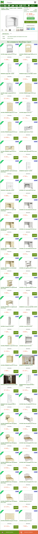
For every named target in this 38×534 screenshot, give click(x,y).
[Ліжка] (13, 5)
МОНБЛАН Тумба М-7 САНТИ (25, 170)
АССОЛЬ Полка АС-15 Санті (25, 345)
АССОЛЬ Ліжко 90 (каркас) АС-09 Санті (27, 404)
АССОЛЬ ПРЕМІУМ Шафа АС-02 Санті (9, 131)
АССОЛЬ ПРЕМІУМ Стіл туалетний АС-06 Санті (8, 210)
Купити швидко (31, 18)
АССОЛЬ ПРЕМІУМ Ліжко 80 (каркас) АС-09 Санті (9, 443)
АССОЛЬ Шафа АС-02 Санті (25, 112)
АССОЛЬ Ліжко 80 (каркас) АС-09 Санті (27, 423)
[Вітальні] (25, 5)
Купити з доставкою (31, 22)
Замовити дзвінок (9, 532)
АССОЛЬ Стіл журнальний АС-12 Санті (27, 287)
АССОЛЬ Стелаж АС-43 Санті (7, 326)
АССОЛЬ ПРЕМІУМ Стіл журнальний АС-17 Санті (9, 288)
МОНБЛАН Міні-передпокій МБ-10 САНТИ (8, 405)
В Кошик (16, 60)
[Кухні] (5, 5)
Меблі (7, 8)
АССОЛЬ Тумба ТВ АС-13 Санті (26, 131)
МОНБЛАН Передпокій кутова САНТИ (9, 384)
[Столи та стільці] (33, 5)
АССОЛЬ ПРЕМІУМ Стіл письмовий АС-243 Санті (8, 230)
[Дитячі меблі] (17, 5)
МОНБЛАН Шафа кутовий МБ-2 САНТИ (27, 73)
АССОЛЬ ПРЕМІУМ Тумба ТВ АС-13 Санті (8, 152)
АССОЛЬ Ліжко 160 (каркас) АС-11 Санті (28, 442)
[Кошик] (35, 2)
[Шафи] (9, 5)
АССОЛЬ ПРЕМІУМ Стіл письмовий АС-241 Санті (8, 269)
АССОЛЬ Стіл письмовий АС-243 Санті (27, 209)
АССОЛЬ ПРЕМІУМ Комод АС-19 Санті (9, 520)
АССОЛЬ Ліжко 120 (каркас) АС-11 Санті (28, 481)
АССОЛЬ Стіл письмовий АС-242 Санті (27, 229)
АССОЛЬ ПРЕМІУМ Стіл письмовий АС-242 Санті (8, 249)
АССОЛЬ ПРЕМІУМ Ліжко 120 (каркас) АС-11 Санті (9, 502)
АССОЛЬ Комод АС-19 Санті (25, 501)
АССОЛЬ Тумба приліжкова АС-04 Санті (28, 151)
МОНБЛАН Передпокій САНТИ (26, 365)
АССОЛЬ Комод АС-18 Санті (25, 520)
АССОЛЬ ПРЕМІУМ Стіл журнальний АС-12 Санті (9, 307)
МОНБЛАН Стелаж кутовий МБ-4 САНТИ (28, 306)
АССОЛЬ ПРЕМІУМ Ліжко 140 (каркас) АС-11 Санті (9, 482)
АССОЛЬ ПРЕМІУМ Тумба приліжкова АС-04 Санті (9, 171)
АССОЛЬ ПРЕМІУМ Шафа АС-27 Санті (9, 112)
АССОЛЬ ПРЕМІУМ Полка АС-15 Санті (9, 365)
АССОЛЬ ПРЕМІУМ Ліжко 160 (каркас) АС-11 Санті (9, 463)
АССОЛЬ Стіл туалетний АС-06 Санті (27, 190)
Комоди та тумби (13, 8)
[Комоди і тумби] (29, 5)
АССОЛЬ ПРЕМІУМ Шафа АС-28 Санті (27, 93)
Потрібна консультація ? (30, 25)
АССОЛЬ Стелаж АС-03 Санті (25, 326)
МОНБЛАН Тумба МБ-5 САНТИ (7, 190)
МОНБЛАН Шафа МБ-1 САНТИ (7, 73)
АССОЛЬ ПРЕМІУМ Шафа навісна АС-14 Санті (28, 55)
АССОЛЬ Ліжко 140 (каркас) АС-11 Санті (28, 462)
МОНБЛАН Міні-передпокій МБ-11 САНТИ (26, 385)
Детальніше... (10, 57)
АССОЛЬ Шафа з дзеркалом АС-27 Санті (8, 94)
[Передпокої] (21, 5)
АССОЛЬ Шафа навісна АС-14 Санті (9, 54)
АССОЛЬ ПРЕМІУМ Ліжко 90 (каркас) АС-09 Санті (9, 424)
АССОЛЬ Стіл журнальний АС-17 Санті (27, 268)
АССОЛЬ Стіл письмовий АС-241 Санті (27, 248)
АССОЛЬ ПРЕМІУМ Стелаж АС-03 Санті (9, 345)
